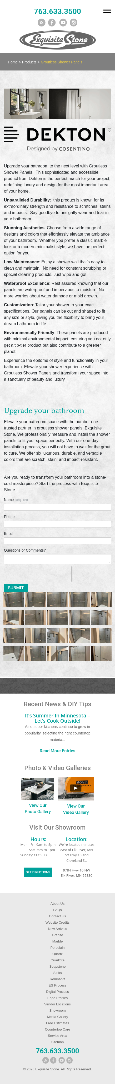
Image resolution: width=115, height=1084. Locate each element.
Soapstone (57, 966)
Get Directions (38, 872)
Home (13, 62)
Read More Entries (58, 750)
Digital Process (57, 992)
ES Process (58, 985)
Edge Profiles (57, 998)
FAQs (57, 910)
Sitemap (57, 1042)
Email (8, 533)
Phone (9, 517)
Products (29, 62)
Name (16, 500)
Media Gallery (57, 1017)
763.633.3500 (57, 11)
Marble (57, 941)
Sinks (57, 973)
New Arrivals (57, 929)
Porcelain (57, 948)
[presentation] (37, 574)
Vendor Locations (57, 1004)
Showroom (57, 1010)
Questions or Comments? (25, 550)
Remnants (57, 979)
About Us (57, 904)
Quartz (57, 954)
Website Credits (58, 922)
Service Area (57, 1036)
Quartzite (57, 960)
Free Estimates (57, 1023)
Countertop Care (57, 1029)
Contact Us (57, 916)
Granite (57, 935)
